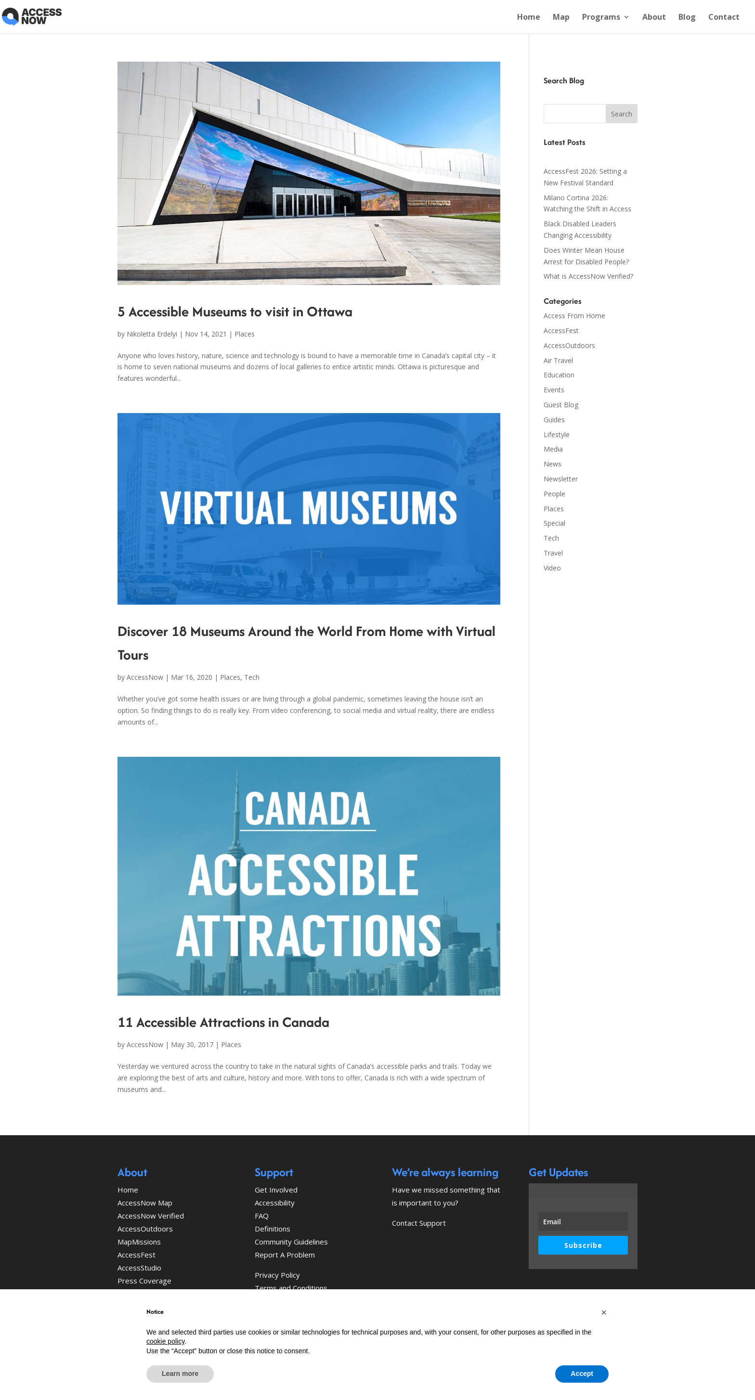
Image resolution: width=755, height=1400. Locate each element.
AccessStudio (139, 1267)
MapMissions (139, 1241)
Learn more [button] (180, 1373)
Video (552, 567)
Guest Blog (561, 404)
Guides (554, 419)
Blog (687, 17)
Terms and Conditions (291, 1288)
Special (554, 523)
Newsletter (561, 478)
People (554, 493)
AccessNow (145, 677)
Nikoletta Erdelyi (152, 333)
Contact (724, 17)
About (654, 17)
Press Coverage (144, 1280)
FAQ (262, 1215)
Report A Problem (285, 1254)
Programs (601, 17)
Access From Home (574, 315)
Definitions (272, 1228)
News (552, 463)
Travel (553, 552)
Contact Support (419, 1223)
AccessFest (561, 330)
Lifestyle (557, 434)
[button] (604, 1312)
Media (553, 449)
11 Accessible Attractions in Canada (223, 1022)
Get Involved (276, 1189)
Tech (252, 677)
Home (528, 17)
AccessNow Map (144, 1202)
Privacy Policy (277, 1275)
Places (244, 333)
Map (561, 17)
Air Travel (558, 360)
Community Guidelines (291, 1241)
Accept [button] (582, 1373)
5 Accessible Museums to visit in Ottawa (234, 311)
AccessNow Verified (150, 1215)
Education (559, 374)
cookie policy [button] (165, 1341)
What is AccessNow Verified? (588, 276)
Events (554, 389)
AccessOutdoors (569, 345)
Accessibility (275, 1202)
